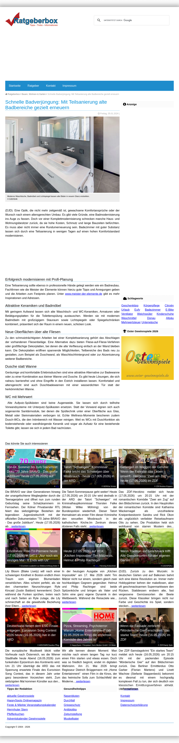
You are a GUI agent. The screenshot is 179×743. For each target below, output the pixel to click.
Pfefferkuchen (15, 714)
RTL (57, 486)
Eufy (137, 309)
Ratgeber (33, 85)
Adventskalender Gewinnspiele (26, 718)
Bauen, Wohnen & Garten (34, 94)
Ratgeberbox (12, 94)
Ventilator (127, 313)
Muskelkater (71, 718)
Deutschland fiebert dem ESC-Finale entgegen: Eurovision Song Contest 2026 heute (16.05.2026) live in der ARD (32, 632)
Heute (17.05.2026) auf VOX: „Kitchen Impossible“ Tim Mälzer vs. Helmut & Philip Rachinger (88, 555)
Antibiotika (70, 709)
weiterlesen (18, 526)
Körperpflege (152, 305)
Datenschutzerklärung (134, 705)
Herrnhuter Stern (17, 709)
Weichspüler (145, 313)
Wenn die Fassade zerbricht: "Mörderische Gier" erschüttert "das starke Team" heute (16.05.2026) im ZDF (145, 632)
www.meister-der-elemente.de (83, 293)
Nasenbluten (72, 695)
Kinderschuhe (165, 313)
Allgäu (170, 318)
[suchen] (131, 20)
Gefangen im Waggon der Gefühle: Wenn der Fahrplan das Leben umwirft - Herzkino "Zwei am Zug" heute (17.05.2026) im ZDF (144, 473)
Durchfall (69, 700)
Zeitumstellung (73, 714)
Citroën (169, 305)
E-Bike (170, 309)
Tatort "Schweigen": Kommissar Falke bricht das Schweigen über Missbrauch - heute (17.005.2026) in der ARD (89, 473)
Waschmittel (129, 318)
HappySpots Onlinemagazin (24, 700)
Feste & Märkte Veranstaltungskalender (31, 705)
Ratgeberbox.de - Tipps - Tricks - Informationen (31, 19)
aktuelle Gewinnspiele (20, 695)
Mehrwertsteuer (131, 322)
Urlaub (125, 309)
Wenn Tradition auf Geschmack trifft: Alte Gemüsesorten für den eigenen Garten (145, 555)
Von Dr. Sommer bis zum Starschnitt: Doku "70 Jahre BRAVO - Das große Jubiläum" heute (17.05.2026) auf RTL (32, 473)
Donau (151, 318)
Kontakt (50, 85)
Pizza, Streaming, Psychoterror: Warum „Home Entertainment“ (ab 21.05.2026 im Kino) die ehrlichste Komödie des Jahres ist (87, 632)
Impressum (69, 85)
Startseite (15, 85)
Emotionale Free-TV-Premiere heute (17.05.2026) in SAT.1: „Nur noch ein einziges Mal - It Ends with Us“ (32, 555)
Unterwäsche (150, 322)
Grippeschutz (72, 705)
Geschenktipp (129, 305)
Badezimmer (153, 309)
